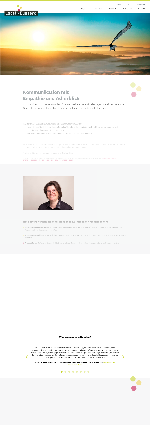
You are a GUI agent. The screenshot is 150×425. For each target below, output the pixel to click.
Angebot (84, 9)
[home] (21, 10)
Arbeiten (98, 9)
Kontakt (141, 9)
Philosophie (127, 9)
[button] (27, 357)
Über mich (112, 9)
